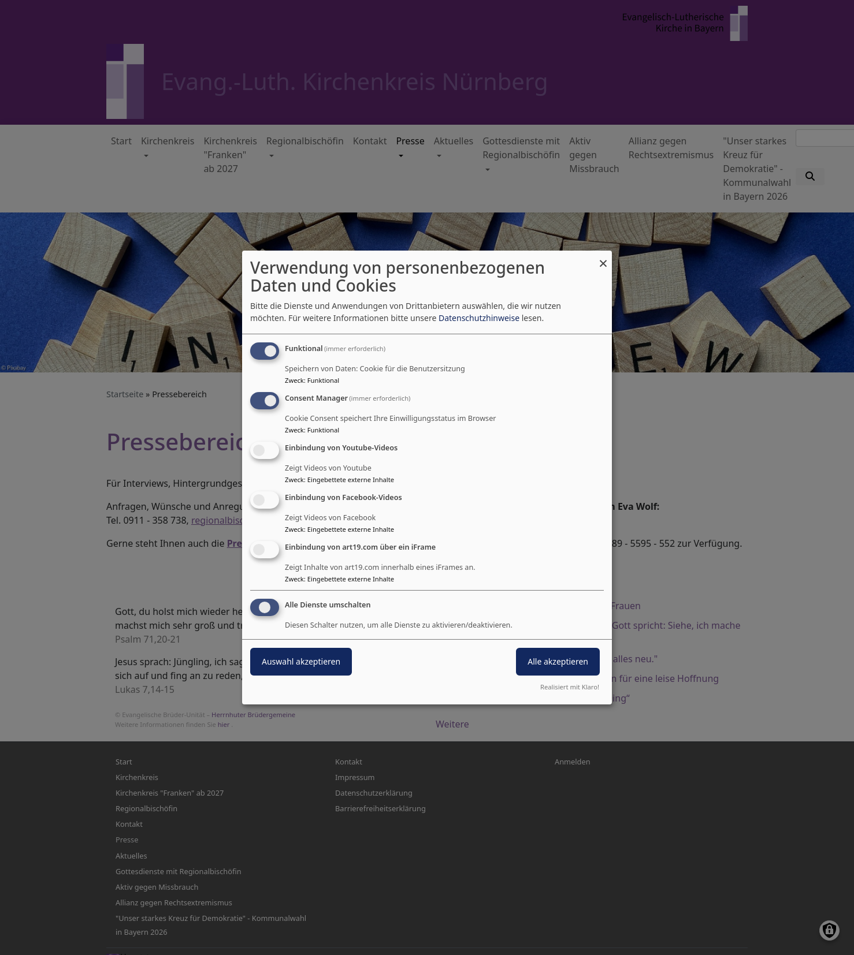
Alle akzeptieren (558, 661)
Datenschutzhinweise (479, 317)
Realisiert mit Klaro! (569, 686)
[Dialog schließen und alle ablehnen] (603, 258)
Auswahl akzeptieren (301, 661)
